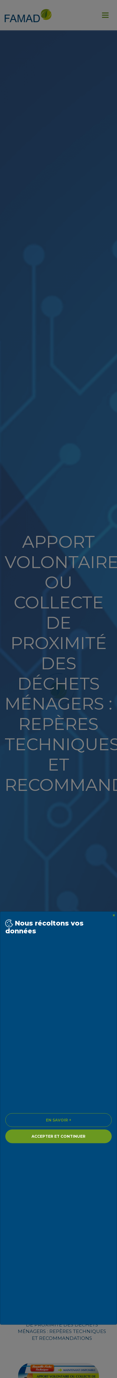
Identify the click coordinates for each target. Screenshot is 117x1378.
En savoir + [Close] (58, 1120)
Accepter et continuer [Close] (58, 1136)
